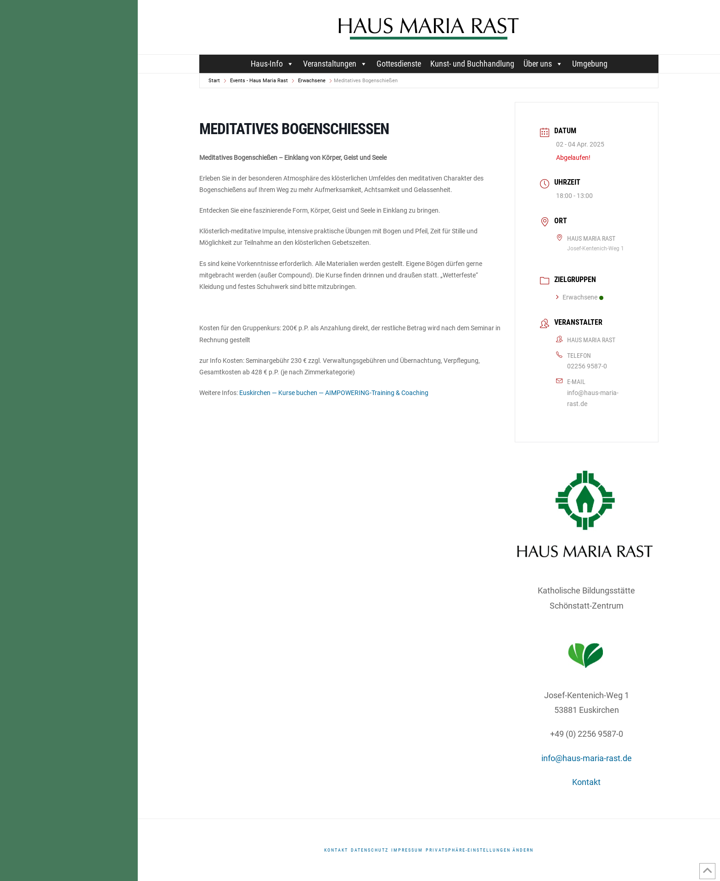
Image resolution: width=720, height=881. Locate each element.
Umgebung (590, 63)
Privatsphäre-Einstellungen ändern (480, 850)
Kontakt (586, 782)
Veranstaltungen (335, 63)
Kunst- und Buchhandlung (472, 63)
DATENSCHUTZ (369, 850)
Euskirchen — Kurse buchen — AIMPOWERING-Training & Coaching (333, 392)
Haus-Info (272, 63)
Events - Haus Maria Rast (259, 81)
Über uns (543, 63)
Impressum (407, 850)
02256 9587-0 (587, 366)
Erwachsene (312, 81)
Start (214, 81)
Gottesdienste (399, 63)
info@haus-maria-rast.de (593, 398)
